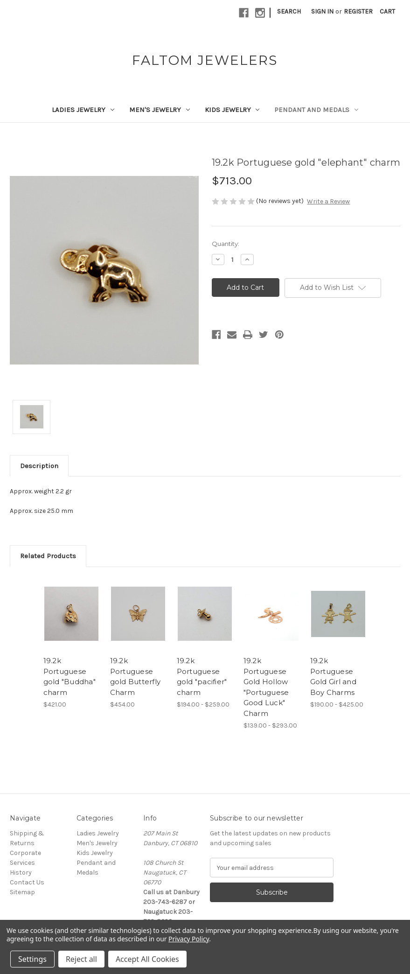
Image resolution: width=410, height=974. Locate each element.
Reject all (81, 959)
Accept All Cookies (147, 959)
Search (289, 11)
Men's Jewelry (159, 109)
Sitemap (22, 892)
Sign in (322, 11)
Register (358, 11)
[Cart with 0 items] (387, 11)
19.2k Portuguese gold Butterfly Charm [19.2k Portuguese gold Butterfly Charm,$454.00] (135, 676)
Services (22, 863)
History (21, 872)
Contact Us (27, 882)
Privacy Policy (188, 938)
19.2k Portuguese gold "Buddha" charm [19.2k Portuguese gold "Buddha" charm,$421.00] (69, 676)
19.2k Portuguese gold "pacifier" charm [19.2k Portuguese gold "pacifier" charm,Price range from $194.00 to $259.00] (202, 676)
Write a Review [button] (328, 201)
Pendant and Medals (316, 109)
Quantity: (225, 243)
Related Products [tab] (48, 556)
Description (39, 466)
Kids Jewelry (232, 109)
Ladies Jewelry (83, 109)
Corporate (25, 853)
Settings (32, 959)
